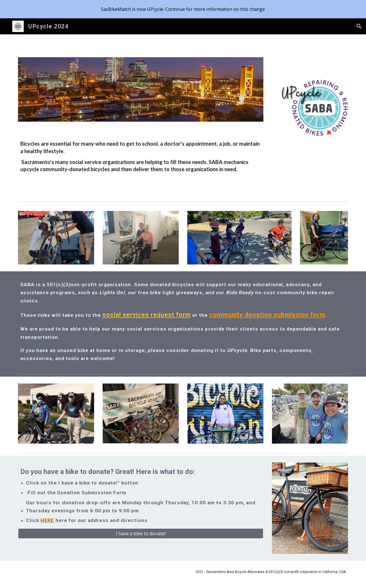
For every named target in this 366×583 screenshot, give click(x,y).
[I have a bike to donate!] (140, 533)
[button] (359, 26)
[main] (140, 155)
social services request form (146, 314)
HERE (47, 520)
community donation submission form (267, 314)
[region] (183, 9)
